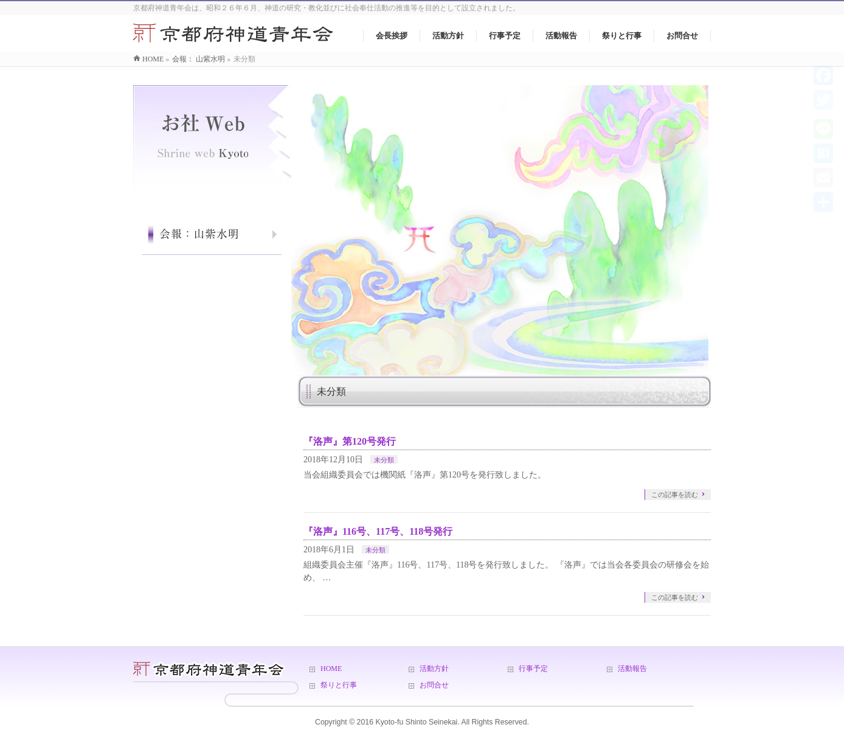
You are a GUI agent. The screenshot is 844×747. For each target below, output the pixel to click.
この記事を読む (674, 494)
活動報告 (632, 668)
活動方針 (434, 668)
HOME (331, 668)
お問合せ (434, 685)
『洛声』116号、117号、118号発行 (377, 531)
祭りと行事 (338, 685)
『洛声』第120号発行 (349, 441)
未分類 (384, 460)
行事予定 (533, 668)
